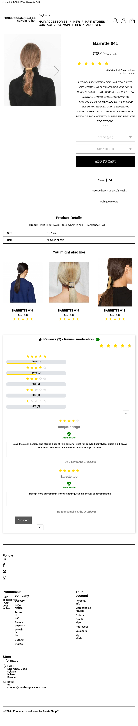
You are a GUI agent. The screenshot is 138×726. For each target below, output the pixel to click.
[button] (57, 71)
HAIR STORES (95, 21)
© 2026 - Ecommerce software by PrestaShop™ (31, 711)
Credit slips (79, 621)
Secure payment (20, 624)
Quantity (103, 149)
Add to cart (105, 161)
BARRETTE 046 (22, 310)
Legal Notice (19, 606)
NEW (76, 21)
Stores (19, 644)
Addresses (82, 626)
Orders (80, 615)
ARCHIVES (93, 25)
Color (102, 137)
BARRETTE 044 (114, 310)
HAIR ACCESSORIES (53, 21)
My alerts (79, 637)
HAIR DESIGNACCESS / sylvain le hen (61, 225)
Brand (32, 225)
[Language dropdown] (45, 15)
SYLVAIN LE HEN (69, 25)
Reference (92, 225)
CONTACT (45, 25)
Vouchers (81, 631)
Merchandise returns (83, 609)
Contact (19, 639)
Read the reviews (126, 73)
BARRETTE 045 (68, 310)
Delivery (20, 600)
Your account (82, 593)
